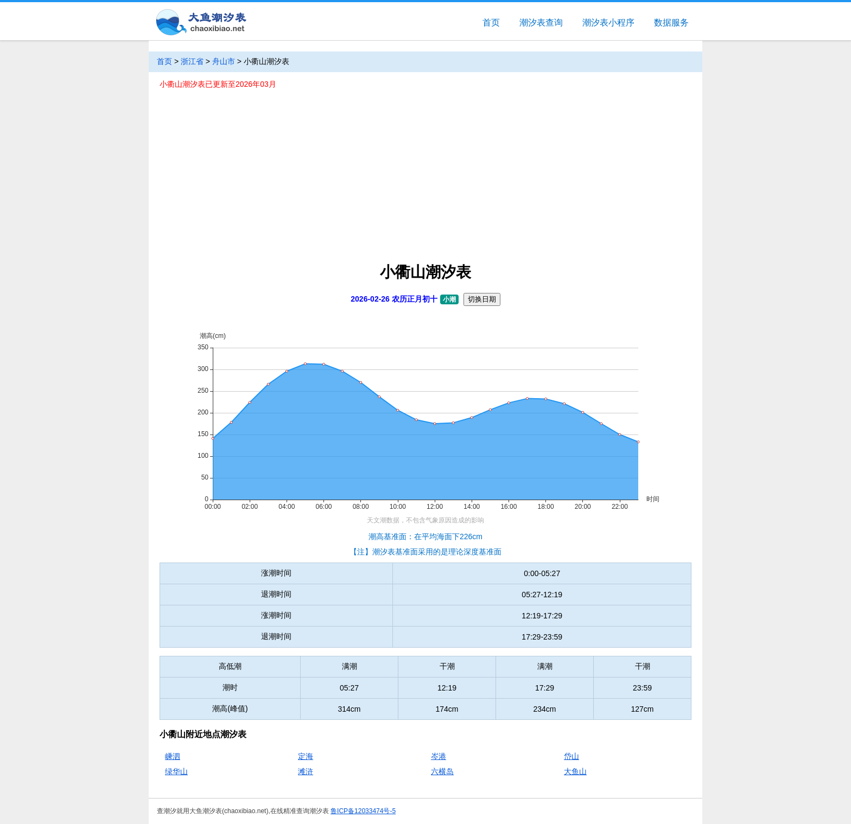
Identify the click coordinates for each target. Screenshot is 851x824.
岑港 (438, 756)
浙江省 (192, 61)
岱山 (571, 756)
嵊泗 (172, 756)
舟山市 (223, 61)
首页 (491, 22)
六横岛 (442, 771)
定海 (305, 756)
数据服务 (671, 22)
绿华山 (176, 771)
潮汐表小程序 (608, 22)
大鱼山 (575, 771)
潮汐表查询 (541, 22)
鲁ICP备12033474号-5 (363, 811)
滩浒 (305, 771)
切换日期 (482, 299)
